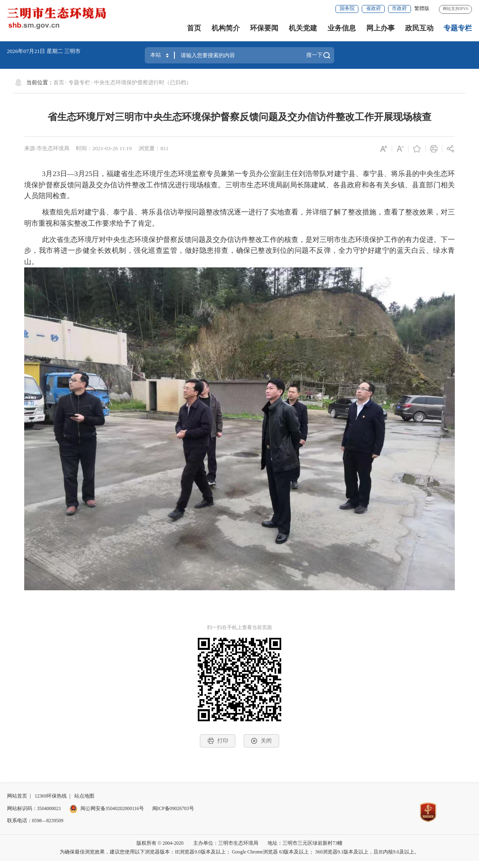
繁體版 (421, 8)
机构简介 (226, 28)
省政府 (373, 8)
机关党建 (303, 28)
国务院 (347, 8)
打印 (217, 741)
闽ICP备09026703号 (173, 808)
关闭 (261, 741)
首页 (194, 28)
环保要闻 (264, 28)
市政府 (399, 8)
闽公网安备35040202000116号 (106, 808)
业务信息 (342, 28)
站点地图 (84, 796)
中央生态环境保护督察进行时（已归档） (143, 82)
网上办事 (380, 28)
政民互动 (419, 28)
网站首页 (17, 796)
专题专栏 (458, 28)
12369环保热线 (51, 796)
